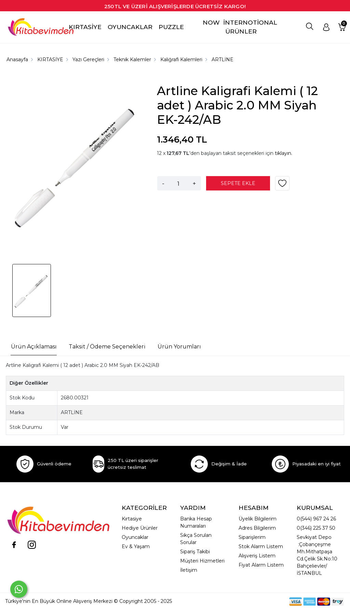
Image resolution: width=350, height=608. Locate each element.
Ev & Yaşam (136, 546)
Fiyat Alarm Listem (261, 565)
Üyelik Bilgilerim (258, 519)
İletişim (188, 570)
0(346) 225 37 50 (316, 528)
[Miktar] (178, 183)
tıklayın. (283, 153)
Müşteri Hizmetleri (202, 561)
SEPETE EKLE (238, 183)
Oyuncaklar (135, 537)
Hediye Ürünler (140, 528)
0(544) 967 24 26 (316, 519)
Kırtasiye (132, 519)
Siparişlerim (252, 537)
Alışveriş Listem (257, 556)
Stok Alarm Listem (261, 546)
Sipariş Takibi (195, 551)
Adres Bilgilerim (257, 528)
